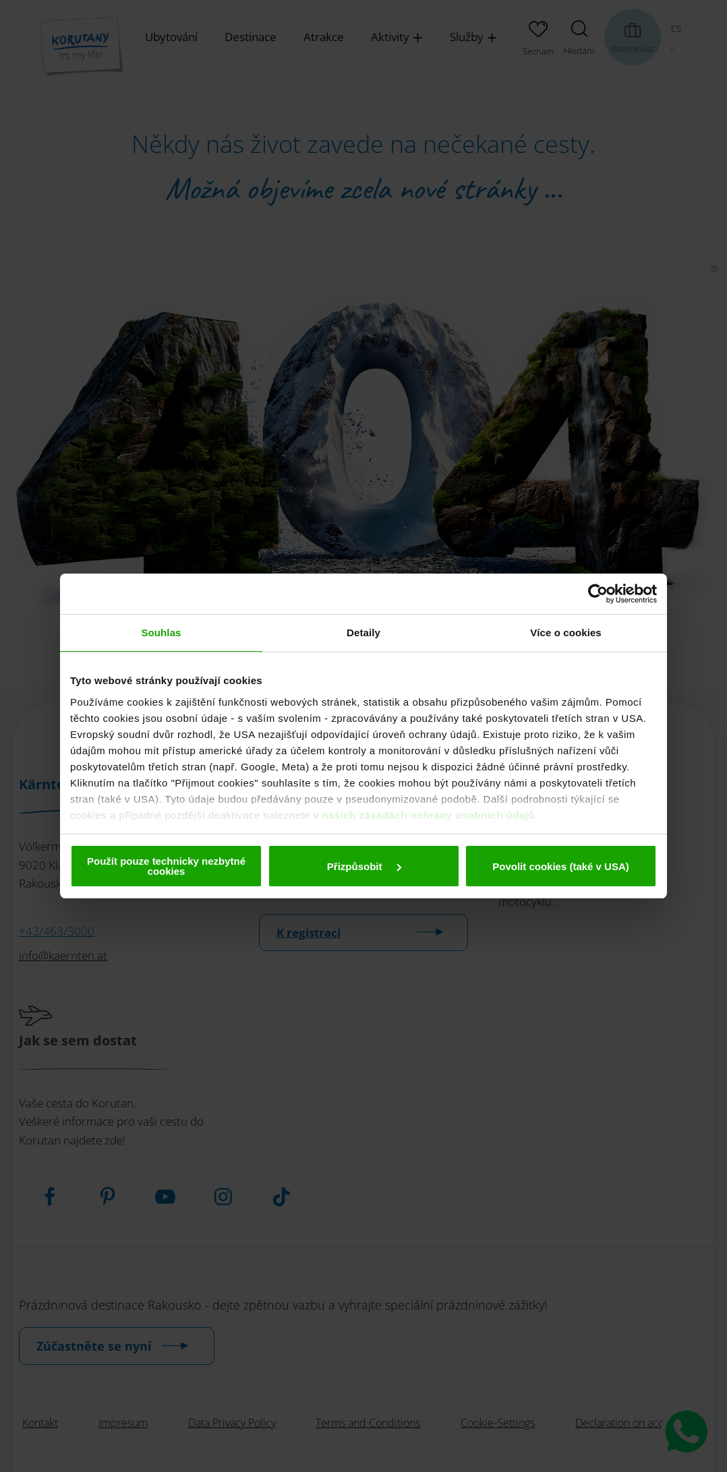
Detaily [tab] (363, 632)
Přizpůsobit (364, 866)
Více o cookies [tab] (566, 632)
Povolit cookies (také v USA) (560, 866)
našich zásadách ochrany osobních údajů (428, 815)
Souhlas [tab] (161, 632)
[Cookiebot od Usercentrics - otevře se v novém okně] (598, 594)
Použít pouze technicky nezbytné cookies (166, 866)
